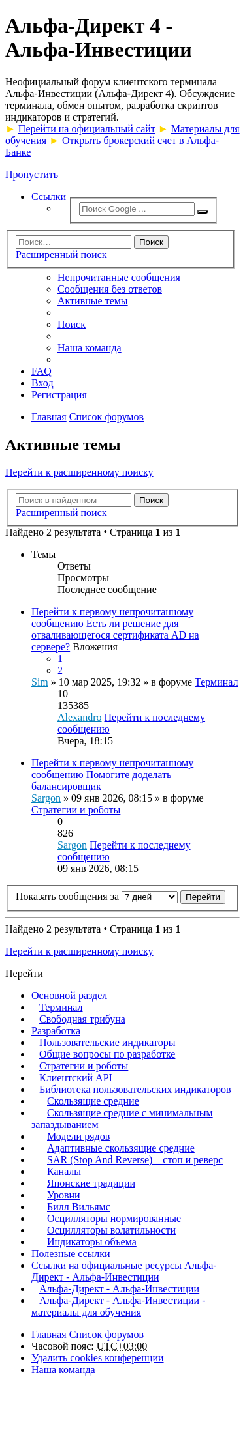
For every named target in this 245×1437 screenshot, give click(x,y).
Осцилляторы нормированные (114, 1218)
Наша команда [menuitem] (89, 347)
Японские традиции (91, 1183)
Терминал (216, 682)
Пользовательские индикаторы (107, 1042)
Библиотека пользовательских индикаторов (135, 1089)
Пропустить (31, 174)
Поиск (151, 242)
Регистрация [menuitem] (59, 394)
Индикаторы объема (92, 1241)
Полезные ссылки (70, 1253)
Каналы (64, 1171)
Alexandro (79, 717)
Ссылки (48, 196)
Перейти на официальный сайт (86, 128)
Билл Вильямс (78, 1206)
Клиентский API (75, 1077)
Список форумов (106, 1334)
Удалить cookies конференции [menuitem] (97, 1357)
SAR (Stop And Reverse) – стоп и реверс (135, 1159)
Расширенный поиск (61, 254)
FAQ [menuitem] (41, 371)
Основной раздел (69, 995)
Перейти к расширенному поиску (79, 472)
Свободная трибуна (82, 1018)
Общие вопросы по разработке (107, 1054)
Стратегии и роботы (75, 809)
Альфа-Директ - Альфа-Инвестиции (119, 1288)
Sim (39, 682)
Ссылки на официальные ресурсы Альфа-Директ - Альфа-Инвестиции (124, 1271)
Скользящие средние (93, 1101)
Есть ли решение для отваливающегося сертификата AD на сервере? (115, 635)
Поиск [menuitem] (71, 324)
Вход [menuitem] (42, 382)
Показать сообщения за (97, 896)
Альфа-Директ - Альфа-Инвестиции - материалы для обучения (118, 1306)
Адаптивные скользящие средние (121, 1148)
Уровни (63, 1194)
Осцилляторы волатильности (111, 1230)
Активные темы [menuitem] (92, 300)
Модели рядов (78, 1136)
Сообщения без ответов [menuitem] (109, 289)
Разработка (55, 1030)
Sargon (46, 798)
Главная (49, 1334)
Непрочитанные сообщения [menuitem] (118, 277)
